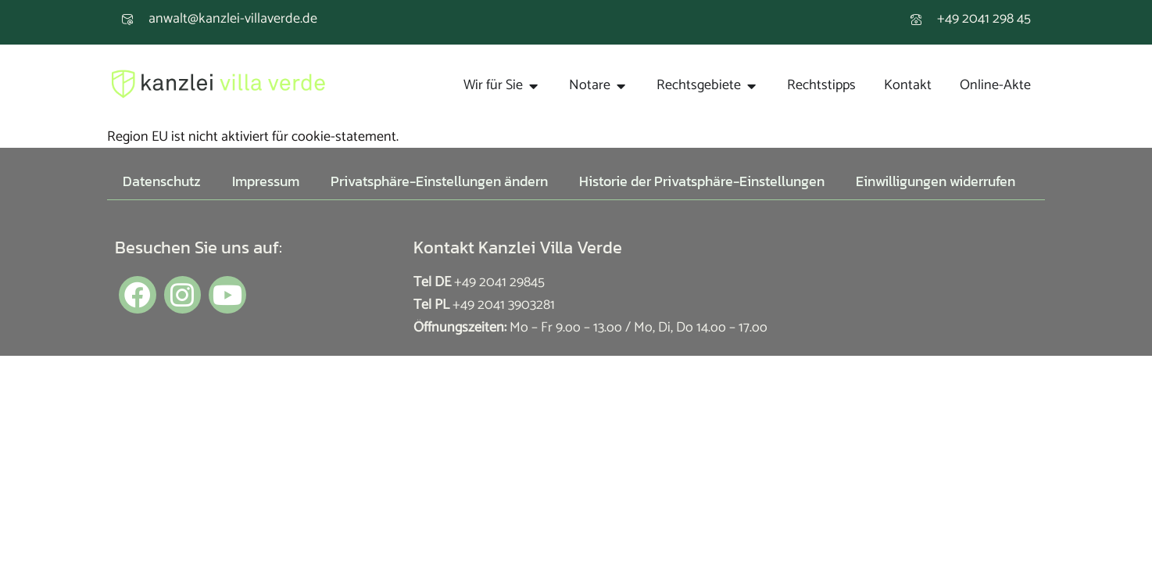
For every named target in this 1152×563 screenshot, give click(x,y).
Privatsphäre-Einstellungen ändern (439, 181)
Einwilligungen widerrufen (935, 181)
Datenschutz (162, 181)
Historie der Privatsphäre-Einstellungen (702, 181)
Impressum (265, 181)
